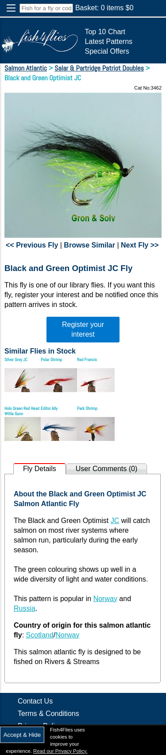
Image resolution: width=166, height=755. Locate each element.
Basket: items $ (104, 8)
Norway (105, 598)
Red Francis (87, 359)
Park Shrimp (87, 408)
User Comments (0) (107, 468)
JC (115, 520)
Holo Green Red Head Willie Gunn (21, 411)
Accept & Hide (22, 734)
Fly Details (39, 468)
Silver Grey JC (15, 359)
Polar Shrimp (51, 359)
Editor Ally (49, 408)
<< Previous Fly (32, 245)
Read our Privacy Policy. (60, 751)
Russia (24, 608)
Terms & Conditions (48, 713)
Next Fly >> (139, 245)
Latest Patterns (108, 41)
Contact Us (35, 701)
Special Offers (107, 51)
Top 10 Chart (105, 31)
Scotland (40, 635)
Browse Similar (89, 245)
